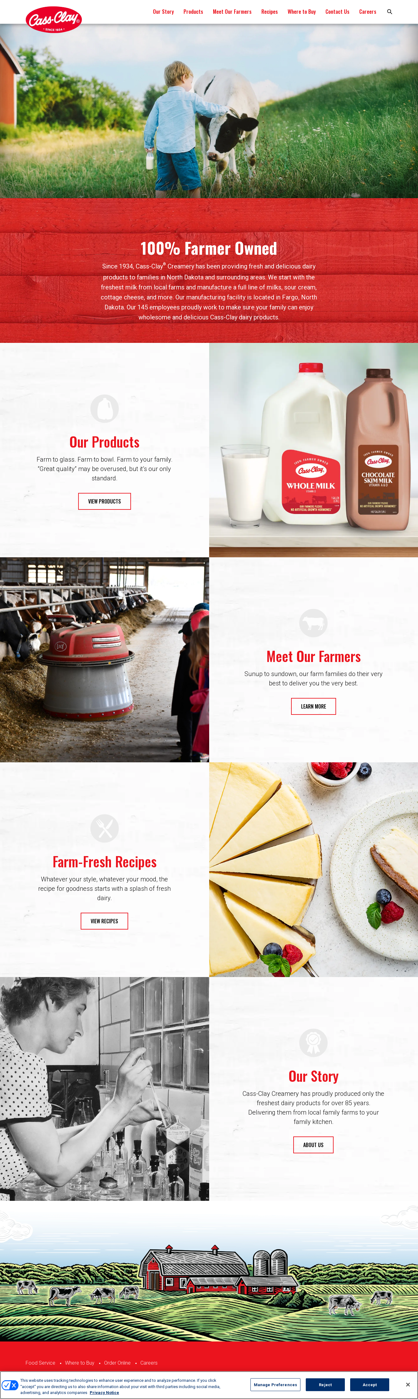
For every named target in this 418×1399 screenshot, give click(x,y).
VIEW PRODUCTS (104, 501)
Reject (325, 1384)
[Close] (408, 1384)
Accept (370, 1384)
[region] (209, 1385)
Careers (367, 11)
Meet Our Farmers (232, 11)
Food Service (40, 1363)
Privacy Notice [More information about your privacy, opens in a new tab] (104, 1392)
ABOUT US (313, 1145)
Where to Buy (302, 11)
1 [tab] (209, 175)
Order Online (117, 1363)
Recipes (269, 11)
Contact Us (337, 11)
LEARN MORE (313, 706)
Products (193, 11)
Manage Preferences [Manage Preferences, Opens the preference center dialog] (275, 1384)
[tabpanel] (209, 111)
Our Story (163, 11)
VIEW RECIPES (104, 921)
